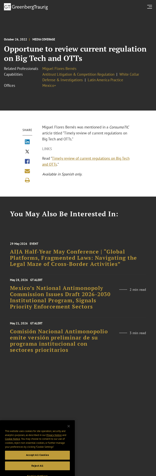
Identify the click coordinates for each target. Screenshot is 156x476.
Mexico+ (49, 85)
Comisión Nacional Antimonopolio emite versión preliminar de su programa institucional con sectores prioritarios (59, 343)
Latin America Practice (105, 79)
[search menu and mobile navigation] (150, 6)
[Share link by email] (27, 171)
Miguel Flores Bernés (59, 68)
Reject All (37, 469)
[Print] (27, 180)
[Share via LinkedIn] (27, 142)
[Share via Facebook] (27, 162)
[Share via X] (27, 152)
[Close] (68, 429)
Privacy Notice (54, 438)
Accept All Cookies (37, 458)
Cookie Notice (12, 442)
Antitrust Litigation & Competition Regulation (78, 74)
